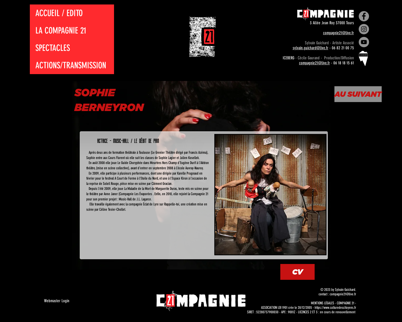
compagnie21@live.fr (338, 32)
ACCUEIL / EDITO (59, 13)
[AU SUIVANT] (358, 94)
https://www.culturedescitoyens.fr (335, 307)
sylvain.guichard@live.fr (310, 47)
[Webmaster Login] (57, 301)
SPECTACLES (52, 48)
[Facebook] (364, 16)
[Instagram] (364, 29)
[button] (270, 194)
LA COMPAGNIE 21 (60, 30)
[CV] (297, 272)
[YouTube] (364, 42)
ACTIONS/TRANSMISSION (70, 65)
